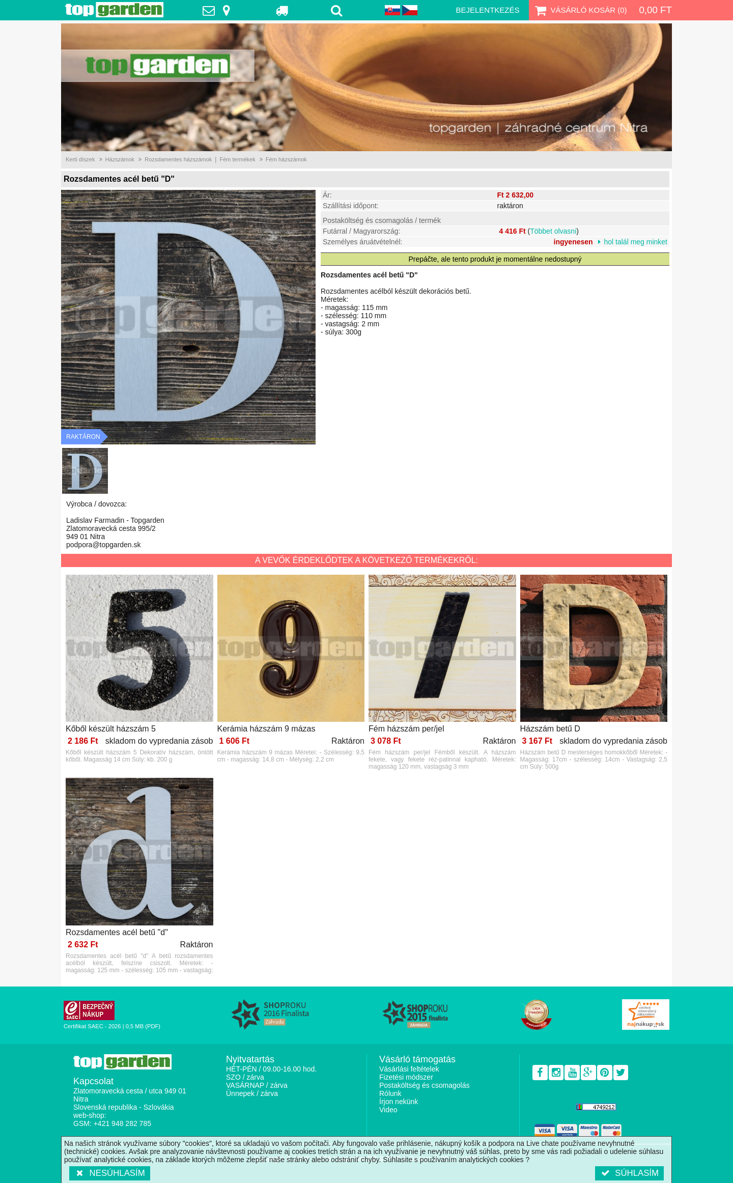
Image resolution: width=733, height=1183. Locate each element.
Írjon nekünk (398, 1101)
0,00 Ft (655, 10)
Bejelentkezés (487, 10)
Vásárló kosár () (580, 10)
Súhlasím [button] (629, 1173)
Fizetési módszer (406, 1077)
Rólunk (390, 1093)
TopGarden (114, 9)
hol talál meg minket (635, 242)
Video (388, 1110)
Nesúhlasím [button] (109, 1173)
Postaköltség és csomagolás (424, 1085)
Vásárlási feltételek (409, 1069)
